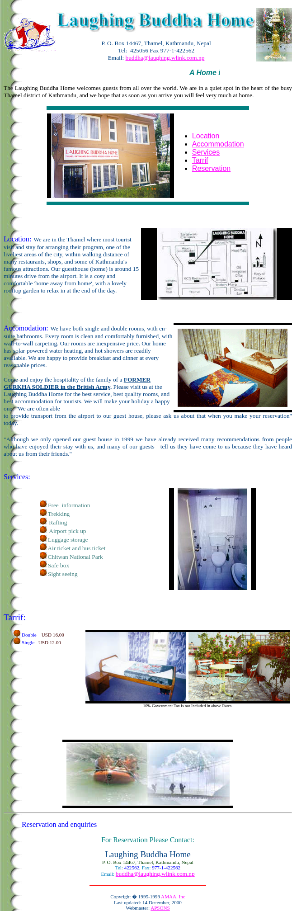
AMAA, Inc (173, 896)
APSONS (160, 908)
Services (206, 152)
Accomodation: (26, 328)
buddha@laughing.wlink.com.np (165, 57)
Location (206, 136)
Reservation (211, 168)
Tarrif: (15, 617)
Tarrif (200, 160)
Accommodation (218, 144)
